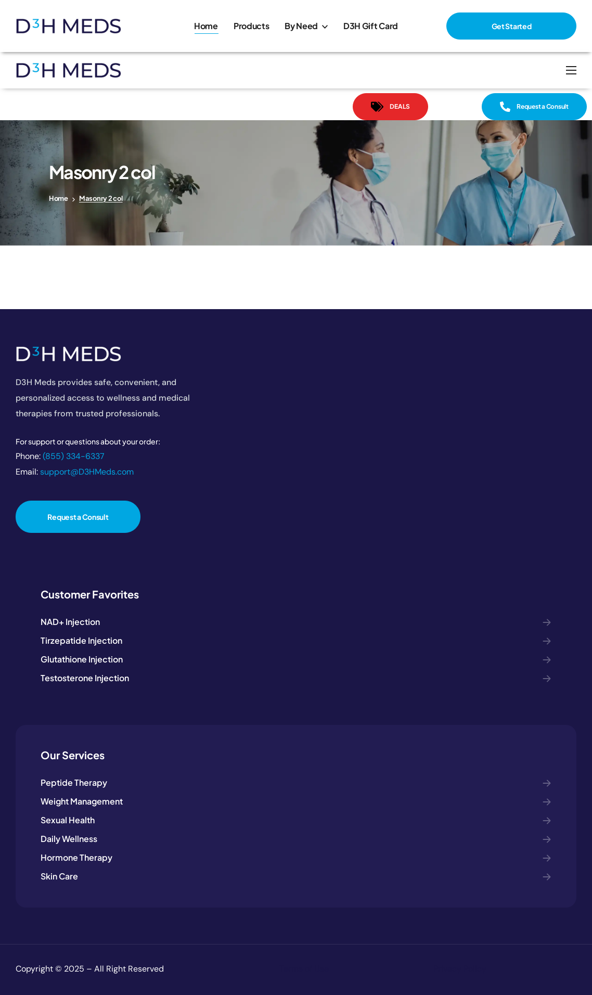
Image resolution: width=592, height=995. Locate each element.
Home (58, 198)
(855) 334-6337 (74, 456)
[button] (511, 26)
